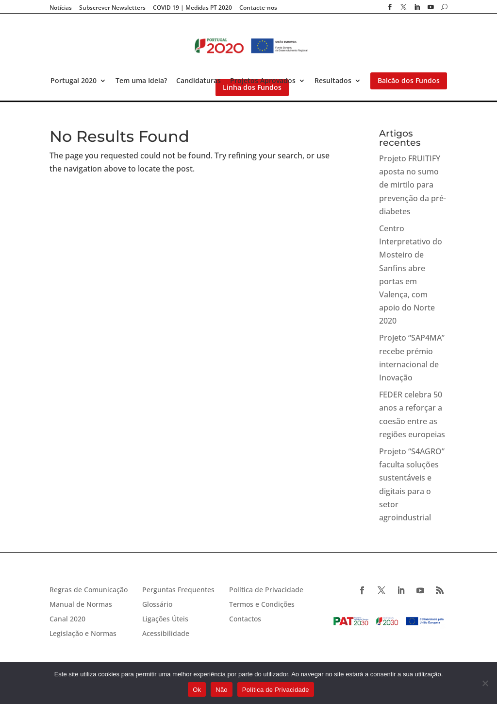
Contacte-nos (258, 8)
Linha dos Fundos (252, 87)
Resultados (333, 80)
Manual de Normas (81, 605)
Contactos (245, 619)
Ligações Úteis (165, 619)
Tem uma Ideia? (141, 80)
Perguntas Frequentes (178, 590)
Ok (197, 689)
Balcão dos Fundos (409, 80)
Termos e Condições (262, 605)
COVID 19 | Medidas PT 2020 (192, 8)
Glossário (157, 605)
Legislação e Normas (83, 634)
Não (221, 689)
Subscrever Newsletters (112, 8)
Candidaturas (198, 80)
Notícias (61, 8)
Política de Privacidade (266, 590)
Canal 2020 (67, 619)
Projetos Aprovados (263, 80)
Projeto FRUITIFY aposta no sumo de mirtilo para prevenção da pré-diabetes (412, 185)
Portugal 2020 (73, 80)
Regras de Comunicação (89, 590)
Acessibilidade (165, 634)
